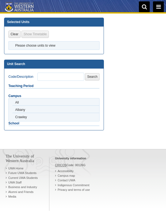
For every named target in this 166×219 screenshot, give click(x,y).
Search (92, 77)
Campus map (66, 175)
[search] (144, 6)
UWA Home (15, 168)
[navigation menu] (158, 6)
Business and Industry (22, 187)
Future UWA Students (22, 173)
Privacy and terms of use (74, 189)
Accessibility (66, 171)
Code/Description (20, 77)
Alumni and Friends (20, 192)
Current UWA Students (23, 177)
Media (12, 196)
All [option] (17, 102)
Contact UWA (66, 180)
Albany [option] (20, 110)
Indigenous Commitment (73, 185)
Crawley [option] (21, 117)
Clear (14, 34)
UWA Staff (14, 182)
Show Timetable (35, 34)
